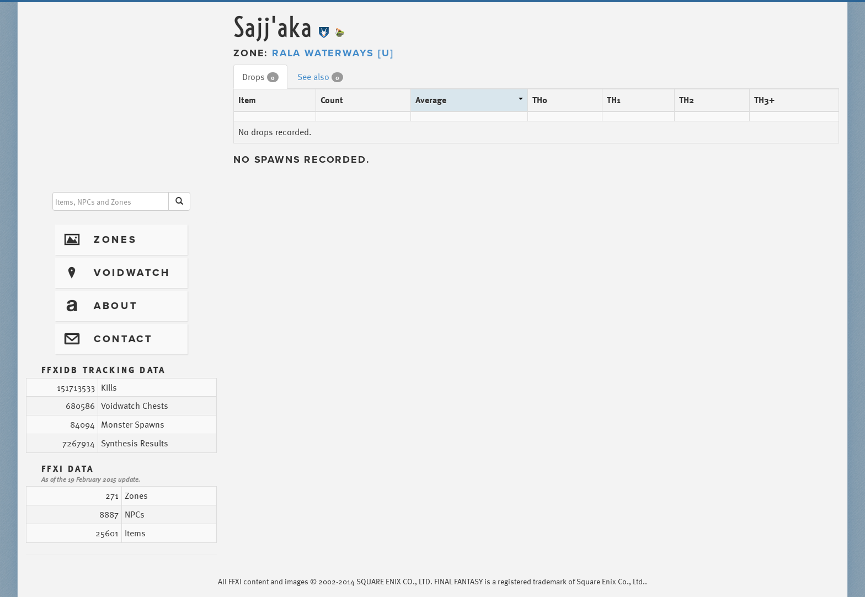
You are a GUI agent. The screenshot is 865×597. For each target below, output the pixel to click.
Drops (260, 76)
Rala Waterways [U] (332, 53)
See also (320, 76)
